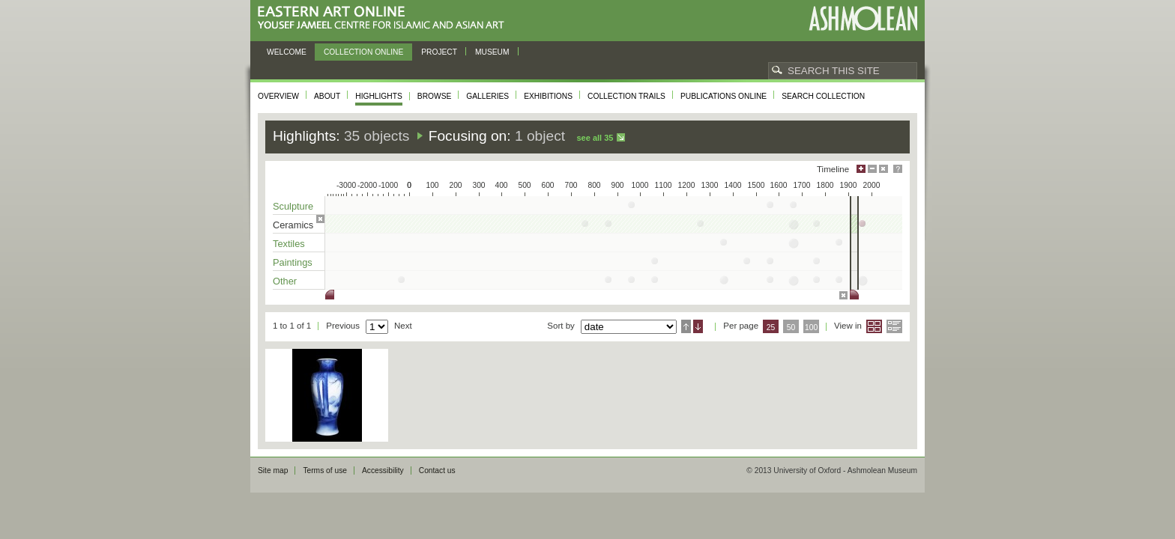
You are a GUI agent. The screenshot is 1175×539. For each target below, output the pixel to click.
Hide (883, 169)
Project (439, 52)
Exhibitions (548, 96)
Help (897, 169)
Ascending (686, 326)
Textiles (289, 243)
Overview (278, 96)
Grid (874, 326)
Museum (492, 52)
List (894, 326)
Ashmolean (863, 18)
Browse (434, 96)
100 (811, 327)
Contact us (437, 470)
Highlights (378, 96)
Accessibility (383, 470)
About (327, 96)
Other (285, 281)
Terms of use (325, 470)
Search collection (823, 96)
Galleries (487, 96)
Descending (698, 326)
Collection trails (626, 96)
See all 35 (594, 137)
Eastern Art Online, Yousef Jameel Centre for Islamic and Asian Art (385, 18)
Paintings (292, 262)
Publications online (723, 96)
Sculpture (293, 206)
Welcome (286, 52)
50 (791, 327)
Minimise (872, 169)
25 (771, 327)
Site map (273, 470)
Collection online (363, 52)
